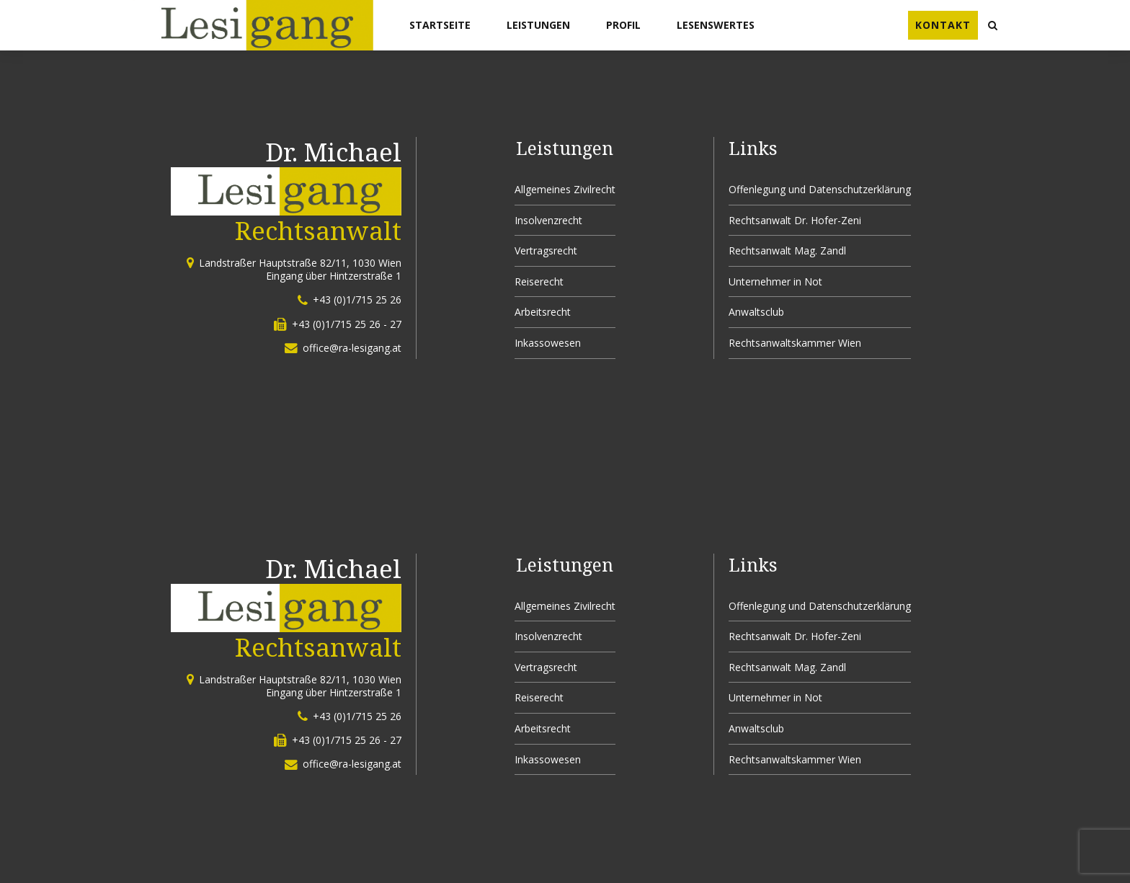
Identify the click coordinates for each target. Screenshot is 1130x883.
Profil (623, 25)
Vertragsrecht (546, 250)
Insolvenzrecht (548, 220)
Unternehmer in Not (775, 281)
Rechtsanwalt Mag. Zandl (787, 250)
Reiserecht (539, 281)
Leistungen (538, 25)
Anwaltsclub (756, 312)
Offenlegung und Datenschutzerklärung (820, 189)
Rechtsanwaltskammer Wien (795, 343)
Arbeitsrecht (543, 312)
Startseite (440, 25)
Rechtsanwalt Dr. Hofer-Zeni (795, 220)
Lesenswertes (716, 25)
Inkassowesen (548, 343)
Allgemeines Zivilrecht (565, 189)
